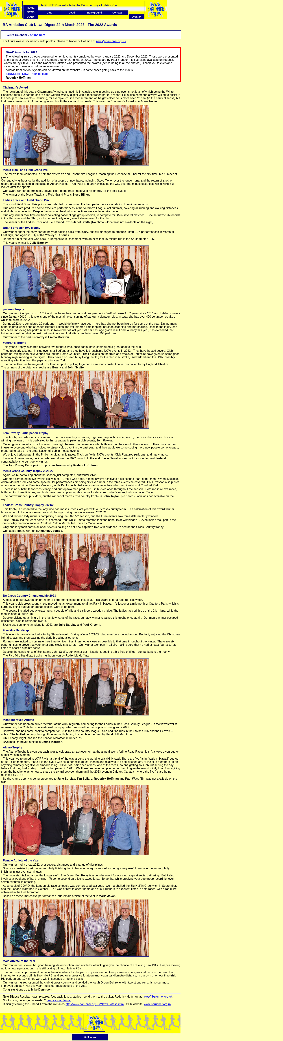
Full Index (90, 1037)
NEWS (30, 12)
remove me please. (59, 1000)
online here (37, 35)
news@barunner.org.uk (111, 41)
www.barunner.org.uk (157, 1004)
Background (94, 12)
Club (49, 12)
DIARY (30, 16)
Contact (117, 12)
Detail (72, 12)
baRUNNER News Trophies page (27, 73)
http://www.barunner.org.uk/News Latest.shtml (95, 1004)
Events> (138, 16)
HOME (30, 7)
